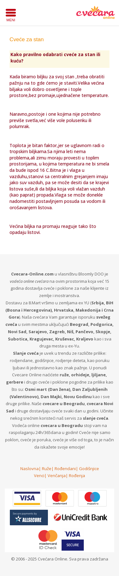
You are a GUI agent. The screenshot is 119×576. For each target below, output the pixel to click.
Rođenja (77, 475)
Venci (39, 475)
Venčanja (57, 475)
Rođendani (65, 468)
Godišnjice (89, 468)
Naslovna (29, 468)
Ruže (46, 468)
